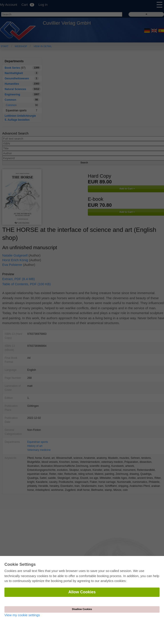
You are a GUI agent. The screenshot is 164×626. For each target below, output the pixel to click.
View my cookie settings (22, 615)
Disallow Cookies (82, 609)
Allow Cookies (82, 592)
